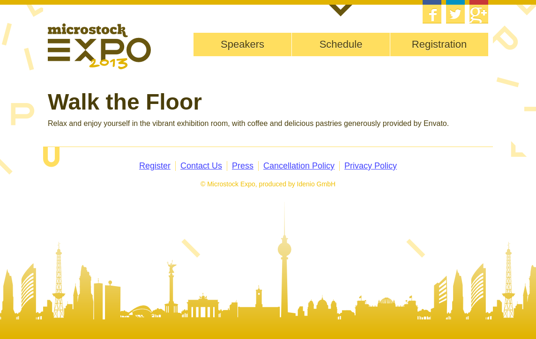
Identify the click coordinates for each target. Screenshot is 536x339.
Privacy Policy (370, 165)
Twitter (455, 11)
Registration (439, 44)
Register (155, 165)
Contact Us (201, 165)
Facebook (432, 11)
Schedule (341, 44)
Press (242, 165)
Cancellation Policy (299, 165)
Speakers (242, 44)
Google (478, 11)
